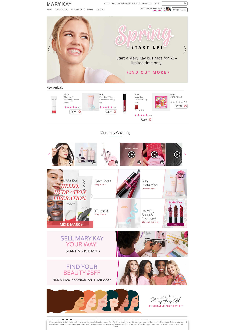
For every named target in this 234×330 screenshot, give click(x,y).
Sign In (106, 3)
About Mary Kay (117, 3)
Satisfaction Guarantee (144, 3)
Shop (49, 10)
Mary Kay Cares (129, 3)
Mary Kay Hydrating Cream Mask (71, 100)
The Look (100, 10)
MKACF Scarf (176, 97)
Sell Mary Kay (78, 10)
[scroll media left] (49, 154)
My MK (90, 10)
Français (157, 3)
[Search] (175, 3)
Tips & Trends (61, 10)
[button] (50, 49)
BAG (179, 10)
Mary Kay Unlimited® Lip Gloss (141, 100)
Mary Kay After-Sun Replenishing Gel (107, 100)
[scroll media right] (185, 154)
